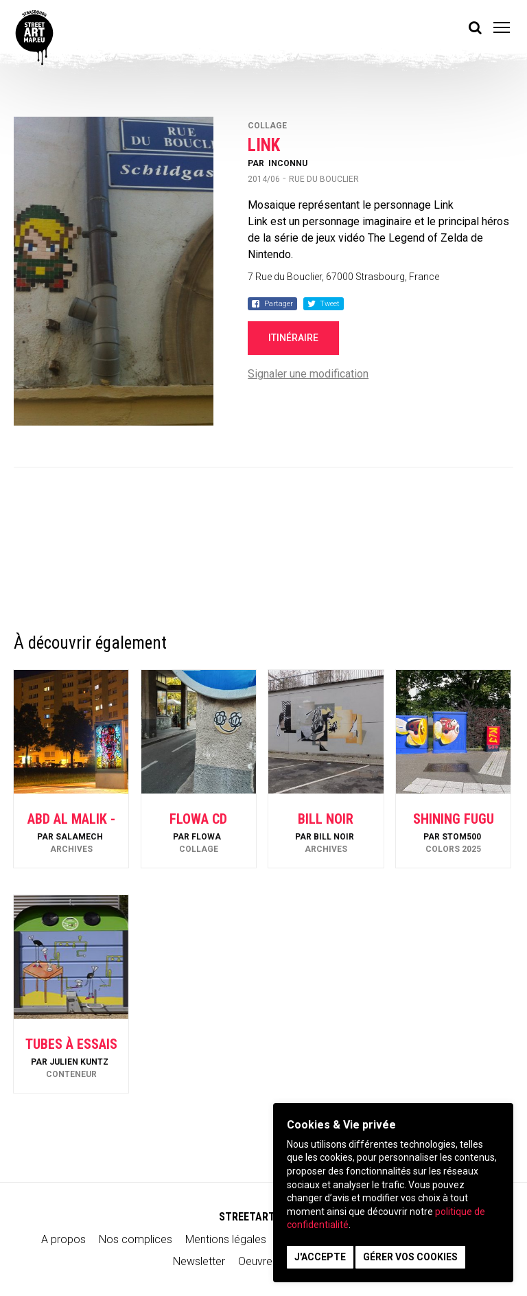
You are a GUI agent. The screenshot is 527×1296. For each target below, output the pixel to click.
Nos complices (135, 1239)
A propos (63, 1239)
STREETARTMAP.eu (264, 1216)
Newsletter (199, 1261)
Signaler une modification (308, 373)
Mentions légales (225, 1239)
